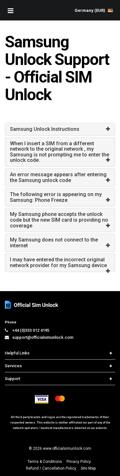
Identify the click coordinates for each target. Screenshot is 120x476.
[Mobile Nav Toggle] (10, 10)
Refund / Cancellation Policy (51, 468)
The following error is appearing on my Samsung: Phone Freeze (56, 197)
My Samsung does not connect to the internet (54, 243)
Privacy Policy (79, 461)
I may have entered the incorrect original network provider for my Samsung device (58, 262)
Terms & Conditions (45, 461)
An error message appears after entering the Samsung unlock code (58, 177)
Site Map (88, 468)
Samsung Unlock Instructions (44, 129)
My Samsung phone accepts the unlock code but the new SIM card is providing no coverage (59, 219)
